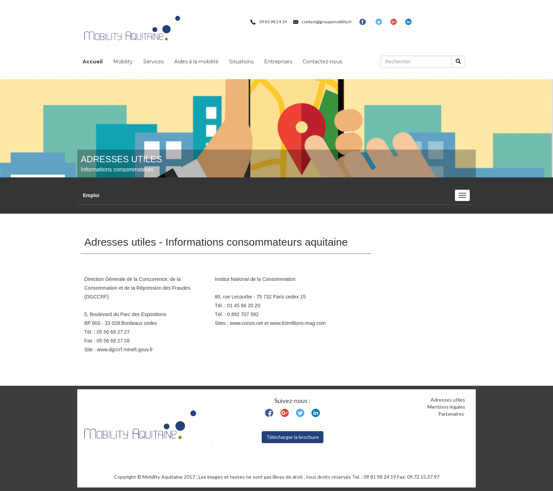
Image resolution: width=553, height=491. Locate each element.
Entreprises (278, 61)
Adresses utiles (448, 400)
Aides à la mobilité (196, 61)
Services (153, 61)
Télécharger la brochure (292, 437)
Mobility (123, 61)
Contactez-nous (322, 61)
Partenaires (451, 414)
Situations (241, 61)
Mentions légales (446, 407)
